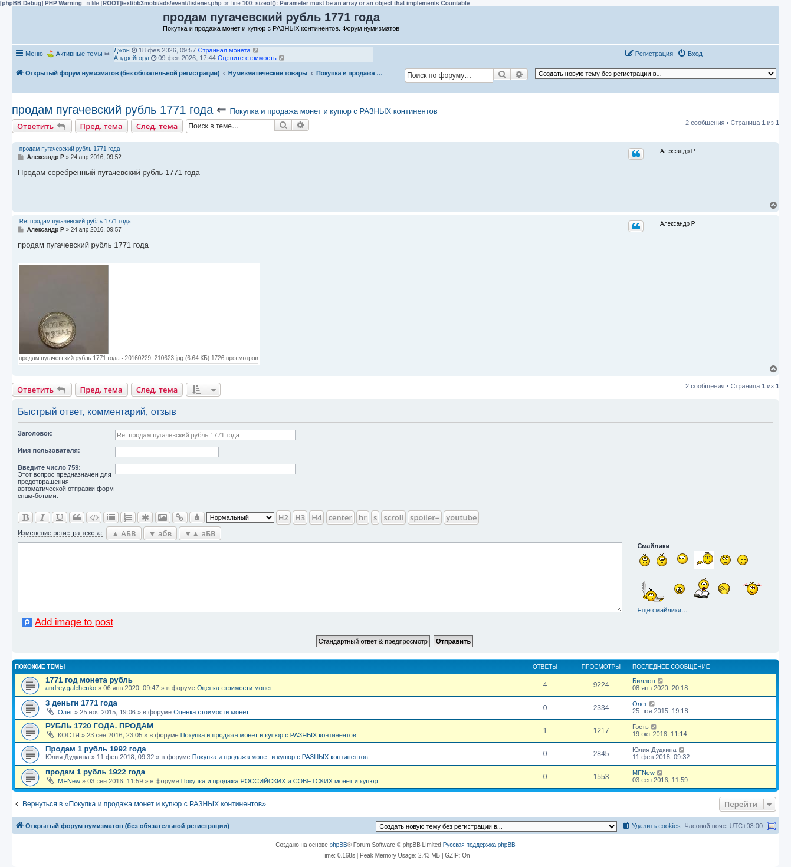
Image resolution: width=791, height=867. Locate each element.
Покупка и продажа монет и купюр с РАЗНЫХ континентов (334, 111)
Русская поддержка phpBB (479, 845)
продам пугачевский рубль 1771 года (112, 109)
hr (363, 517)
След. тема (157, 126)
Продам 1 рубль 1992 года (95, 748)
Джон (122, 50)
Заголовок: (35, 433)
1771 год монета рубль (89, 679)
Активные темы (79, 53)
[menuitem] (690, 54)
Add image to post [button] (74, 622)
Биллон (643, 680)
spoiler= (424, 517)
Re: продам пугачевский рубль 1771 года (75, 221)
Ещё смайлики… (662, 610)
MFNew (69, 780)
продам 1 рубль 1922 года (95, 771)
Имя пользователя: (49, 450)
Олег (65, 712)
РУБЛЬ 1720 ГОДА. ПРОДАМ (99, 725)
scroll (393, 517)
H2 (283, 517)
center (340, 517)
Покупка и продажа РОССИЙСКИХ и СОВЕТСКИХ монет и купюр (279, 780)
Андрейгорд (131, 57)
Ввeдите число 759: (49, 467)
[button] (719, 53)
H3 (300, 517)
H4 (316, 517)
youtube (461, 517)
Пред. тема (101, 126)
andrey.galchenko (70, 687)
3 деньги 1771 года (81, 702)
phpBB (338, 845)
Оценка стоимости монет (235, 687)
